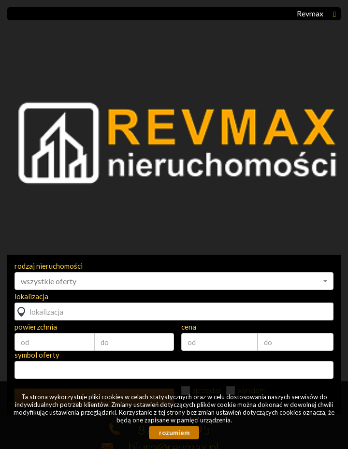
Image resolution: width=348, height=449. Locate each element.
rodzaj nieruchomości (48, 266)
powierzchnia (35, 327)
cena (188, 327)
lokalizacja (31, 296)
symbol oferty (36, 355)
